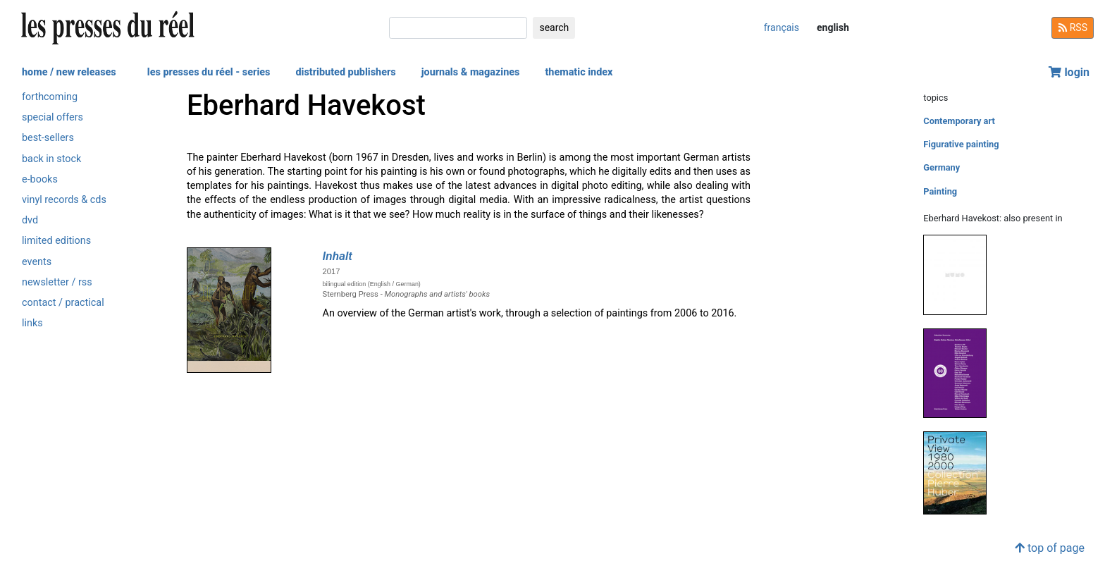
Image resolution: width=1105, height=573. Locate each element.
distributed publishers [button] (345, 72)
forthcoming (50, 97)
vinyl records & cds (64, 200)
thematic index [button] (578, 72)
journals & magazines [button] (470, 72)
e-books (40, 179)
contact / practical (63, 303)
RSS (1072, 27)
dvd (30, 220)
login (1069, 72)
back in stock (51, 159)
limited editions (56, 241)
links (32, 323)
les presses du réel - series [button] (209, 72)
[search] (458, 28)
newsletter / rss (57, 282)
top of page (1050, 548)
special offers (52, 117)
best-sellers (48, 138)
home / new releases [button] (69, 72)
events (36, 262)
